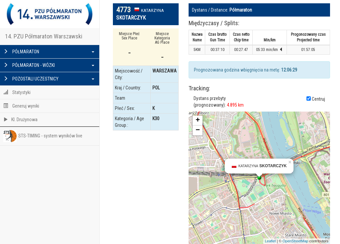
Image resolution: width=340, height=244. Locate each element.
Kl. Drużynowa (20, 119)
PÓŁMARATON (48, 51)
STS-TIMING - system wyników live (42, 136)
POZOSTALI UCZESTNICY (48, 78)
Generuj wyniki (21, 106)
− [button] (198, 130)
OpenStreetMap (295, 241)
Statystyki (17, 92)
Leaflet (270, 241)
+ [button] (198, 120)
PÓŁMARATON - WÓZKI (48, 65)
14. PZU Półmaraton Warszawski (43, 36)
